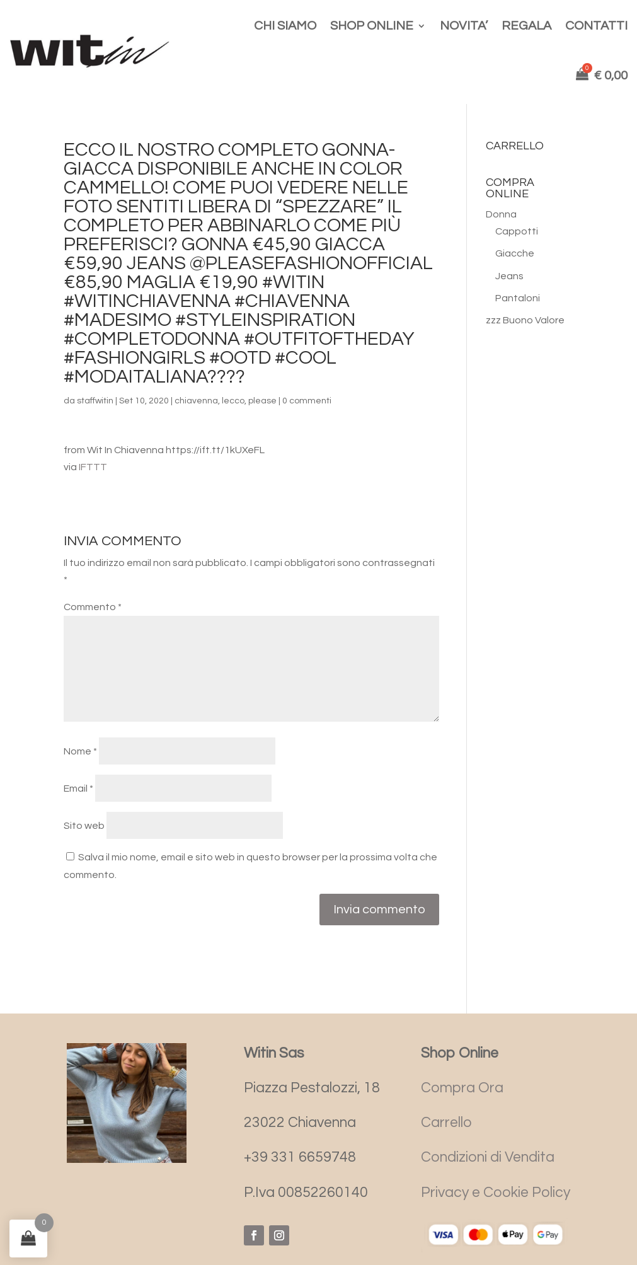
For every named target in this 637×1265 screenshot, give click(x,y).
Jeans (509, 276)
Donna (501, 214)
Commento (93, 607)
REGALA (526, 26)
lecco (233, 400)
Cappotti (516, 231)
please (262, 400)
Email (78, 788)
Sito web (84, 826)
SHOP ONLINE (371, 26)
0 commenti (306, 400)
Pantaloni (517, 298)
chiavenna (196, 400)
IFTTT (93, 467)
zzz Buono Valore (525, 320)
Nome (80, 751)
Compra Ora (462, 1087)
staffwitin (95, 400)
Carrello (446, 1122)
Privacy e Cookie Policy (495, 1192)
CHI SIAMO (285, 26)
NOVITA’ (464, 26)
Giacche (514, 253)
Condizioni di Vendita (487, 1157)
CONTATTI (596, 26)
